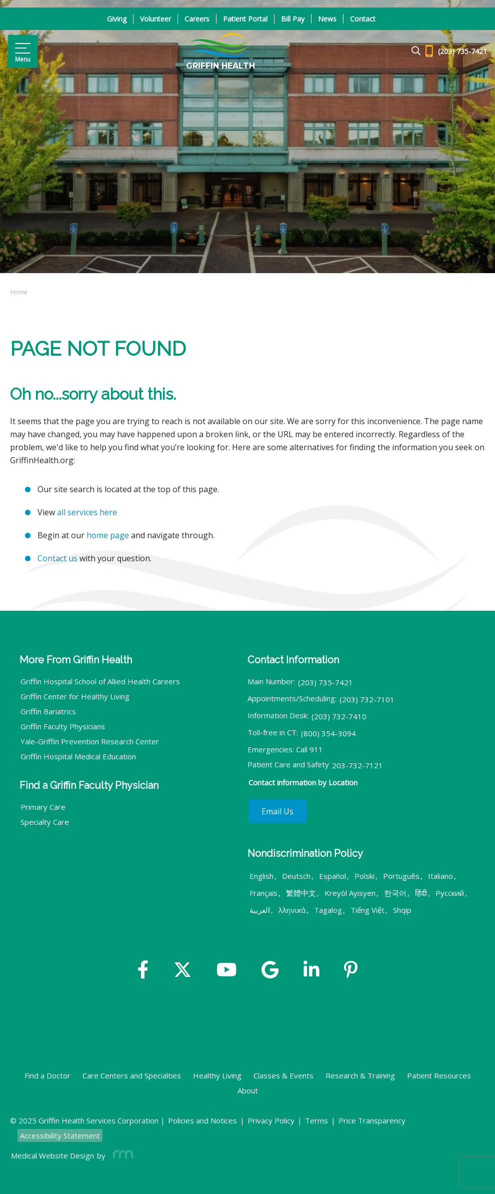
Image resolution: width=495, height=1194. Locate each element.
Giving (116, 19)
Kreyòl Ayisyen (350, 893)
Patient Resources (439, 1075)
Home (18, 292)
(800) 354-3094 (328, 733)
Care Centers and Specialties (131, 1075)
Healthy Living (217, 1075)
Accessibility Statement (60, 1135)
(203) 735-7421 (325, 682)
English (262, 876)
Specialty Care (44, 822)
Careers (197, 19)
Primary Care (43, 807)
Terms (316, 1120)
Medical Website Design (52, 1155)
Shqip (402, 910)
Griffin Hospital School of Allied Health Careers (100, 681)
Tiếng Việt (367, 910)
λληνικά (292, 910)
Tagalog (328, 910)
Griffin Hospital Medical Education (78, 756)
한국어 (395, 893)
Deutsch (296, 876)
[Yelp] (351, 971)
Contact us (58, 558)
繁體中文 (301, 893)
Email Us (278, 811)
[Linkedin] (312, 971)
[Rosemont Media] (121, 1155)
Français (264, 893)
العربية (260, 910)
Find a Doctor (47, 1075)
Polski (364, 876)
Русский (450, 893)
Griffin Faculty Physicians (62, 726)
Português (401, 876)
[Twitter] (183, 971)
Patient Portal (245, 19)
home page (107, 535)
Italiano (440, 876)
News (327, 19)
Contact (363, 19)
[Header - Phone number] (456, 52)
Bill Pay (292, 19)
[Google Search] (411, 51)
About (248, 1090)
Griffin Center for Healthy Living (75, 696)
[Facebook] (143, 971)
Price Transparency (372, 1120)
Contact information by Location (303, 782)
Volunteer (155, 19)
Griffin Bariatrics (48, 711)
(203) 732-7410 (339, 716)
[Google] (270, 971)
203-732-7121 (357, 765)
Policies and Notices (202, 1120)
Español (332, 876)
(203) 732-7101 (367, 699)
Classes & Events (284, 1075)
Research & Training (360, 1075)
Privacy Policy (271, 1120)
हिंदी (421, 893)
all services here (87, 512)
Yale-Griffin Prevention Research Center (89, 741)
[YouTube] (226, 971)
